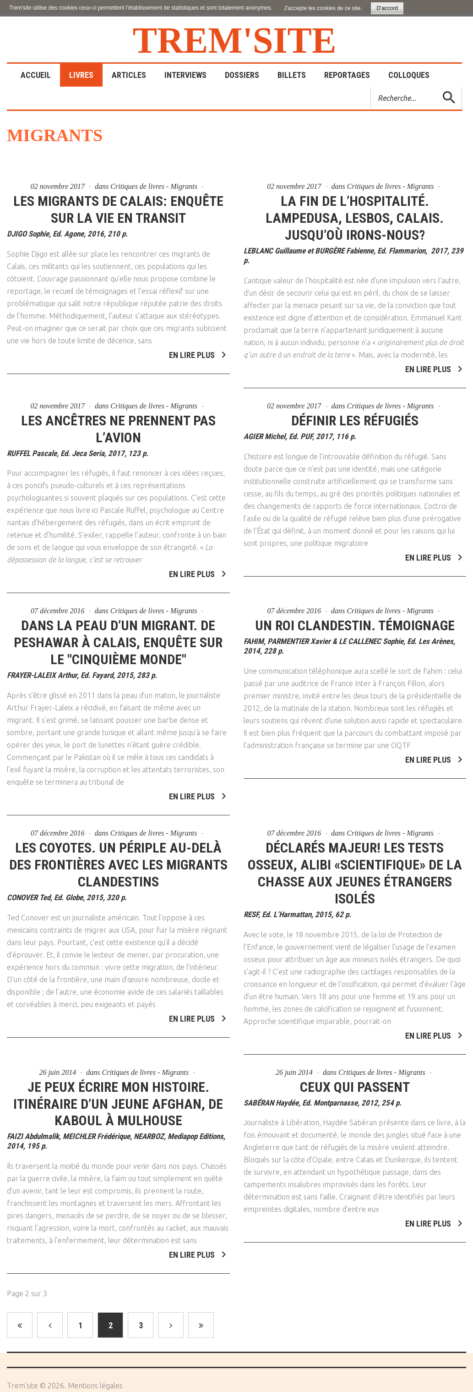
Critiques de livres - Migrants (153, 186)
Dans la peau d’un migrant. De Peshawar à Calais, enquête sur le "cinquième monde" (118, 636)
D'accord (387, 8)
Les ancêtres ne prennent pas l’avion (118, 422)
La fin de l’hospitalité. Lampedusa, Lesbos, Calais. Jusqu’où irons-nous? (355, 218)
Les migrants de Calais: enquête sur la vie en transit (118, 209)
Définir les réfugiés (355, 414)
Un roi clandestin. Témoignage (355, 619)
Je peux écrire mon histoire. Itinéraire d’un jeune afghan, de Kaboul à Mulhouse (118, 1097)
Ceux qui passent (355, 1081)
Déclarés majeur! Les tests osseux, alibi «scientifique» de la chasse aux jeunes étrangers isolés (355, 866)
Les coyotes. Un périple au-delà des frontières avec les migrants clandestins (118, 858)
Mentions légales (95, 1385)
